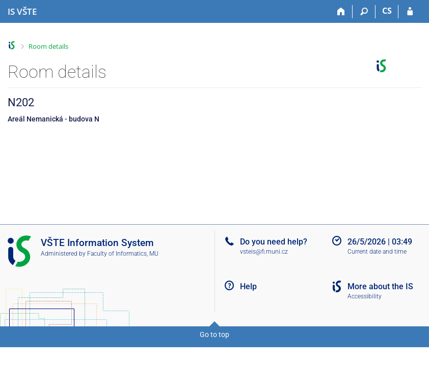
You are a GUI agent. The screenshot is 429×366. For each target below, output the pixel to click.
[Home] (341, 11)
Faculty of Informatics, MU (122, 253)
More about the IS (380, 286)
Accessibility (364, 296)
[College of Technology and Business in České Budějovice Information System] (22, 11)
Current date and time (377, 251)
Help (248, 286)
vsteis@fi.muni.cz (264, 251)
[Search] (364, 11)
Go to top (214, 334)
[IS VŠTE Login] (409, 11)
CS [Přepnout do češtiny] (387, 10)
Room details (48, 46)
